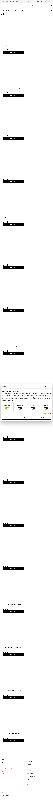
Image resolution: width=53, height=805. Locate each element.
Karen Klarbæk (30, 773)
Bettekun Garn (30, 761)
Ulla (28, 782)
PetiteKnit (29, 777)
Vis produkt (13, 52)
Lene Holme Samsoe (31, 776)
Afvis (9, 417)
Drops (28, 768)
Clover (28, 765)
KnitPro (28, 774)
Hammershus (29, 771)
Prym (28, 780)
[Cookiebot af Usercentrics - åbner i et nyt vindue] (45, 386)
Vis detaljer (46, 413)
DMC (28, 767)
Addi (28, 759)
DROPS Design (30, 770)
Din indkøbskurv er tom (41, 6)
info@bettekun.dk (8, 768)
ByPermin (29, 762)
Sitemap (3, 771)
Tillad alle (43, 417)
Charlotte (29, 764)
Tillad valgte (26, 417)
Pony (28, 779)
